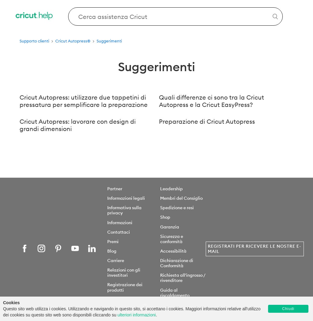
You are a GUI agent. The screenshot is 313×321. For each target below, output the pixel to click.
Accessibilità (173, 251)
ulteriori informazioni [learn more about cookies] (136, 314)
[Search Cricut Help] (175, 16)
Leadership (171, 189)
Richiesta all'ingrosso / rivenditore (182, 277)
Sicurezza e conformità (171, 239)
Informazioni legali (126, 198)
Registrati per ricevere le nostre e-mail (254, 248)
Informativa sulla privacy (124, 210)
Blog (111, 251)
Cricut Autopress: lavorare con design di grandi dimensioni (78, 125)
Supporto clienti (34, 40)
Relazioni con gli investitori (123, 272)
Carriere (115, 260)
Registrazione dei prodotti (124, 287)
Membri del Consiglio (181, 198)
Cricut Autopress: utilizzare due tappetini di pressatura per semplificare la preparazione (84, 101)
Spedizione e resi (177, 207)
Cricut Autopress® (72, 40)
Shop (165, 217)
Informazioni (119, 222)
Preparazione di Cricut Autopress (207, 121)
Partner (114, 189)
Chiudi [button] (288, 309)
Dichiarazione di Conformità (176, 263)
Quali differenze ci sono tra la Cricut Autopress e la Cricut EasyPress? (211, 101)
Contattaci (118, 232)
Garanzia (169, 227)
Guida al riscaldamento (175, 292)
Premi (113, 241)
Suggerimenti (109, 40)
